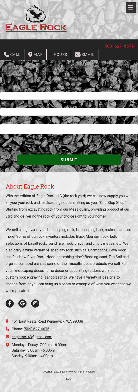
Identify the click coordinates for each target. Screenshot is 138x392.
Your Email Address (16, 105)
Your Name (9, 89)
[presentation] (30, 145)
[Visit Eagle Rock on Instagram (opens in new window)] (35, 303)
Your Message (12, 121)
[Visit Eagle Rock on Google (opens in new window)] (22, 303)
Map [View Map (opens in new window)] (35, 54)
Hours (58, 54)
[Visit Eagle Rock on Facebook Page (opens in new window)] (10, 303)
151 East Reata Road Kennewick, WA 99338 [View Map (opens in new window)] (47, 321)
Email (84, 54)
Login (69, 379)
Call (12, 54)
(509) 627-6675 (36, 329)
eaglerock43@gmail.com (32, 337)
